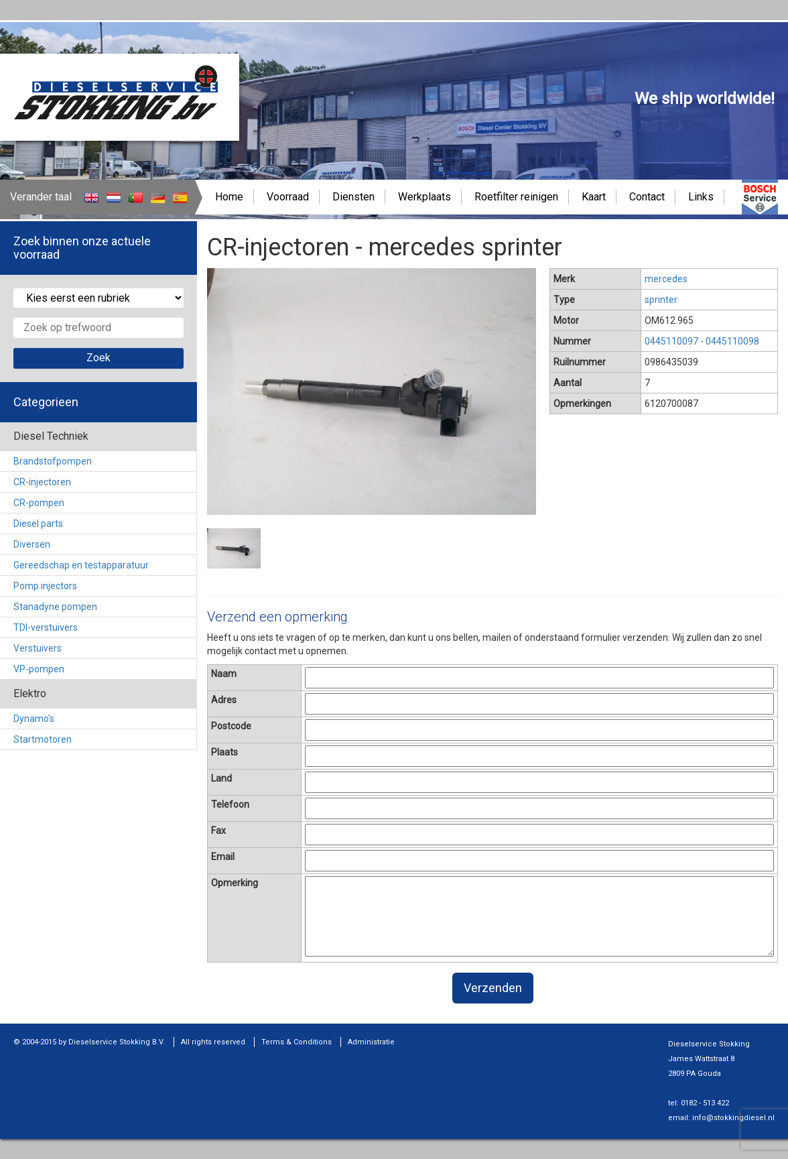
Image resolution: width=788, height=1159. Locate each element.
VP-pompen (38, 669)
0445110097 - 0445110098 (702, 341)
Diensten (353, 196)
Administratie (371, 1042)
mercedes (666, 278)
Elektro (29, 693)
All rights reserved (213, 1042)
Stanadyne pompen (55, 606)
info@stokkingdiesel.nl (733, 1117)
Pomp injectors (45, 586)
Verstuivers (37, 648)
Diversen (31, 544)
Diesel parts (38, 523)
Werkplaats (424, 196)
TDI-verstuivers (45, 627)
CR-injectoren (42, 482)
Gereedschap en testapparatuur (81, 565)
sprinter (661, 299)
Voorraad (288, 196)
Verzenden (493, 988)
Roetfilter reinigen (516, 196)
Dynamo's (33, 718)
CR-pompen (38, 502)
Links (701, 196)
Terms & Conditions (296, 1042)
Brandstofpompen (52, 461)
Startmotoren (42, 739)
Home (229, 196)
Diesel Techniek (50, 436)
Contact (647, 196)
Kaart (594, 196)
